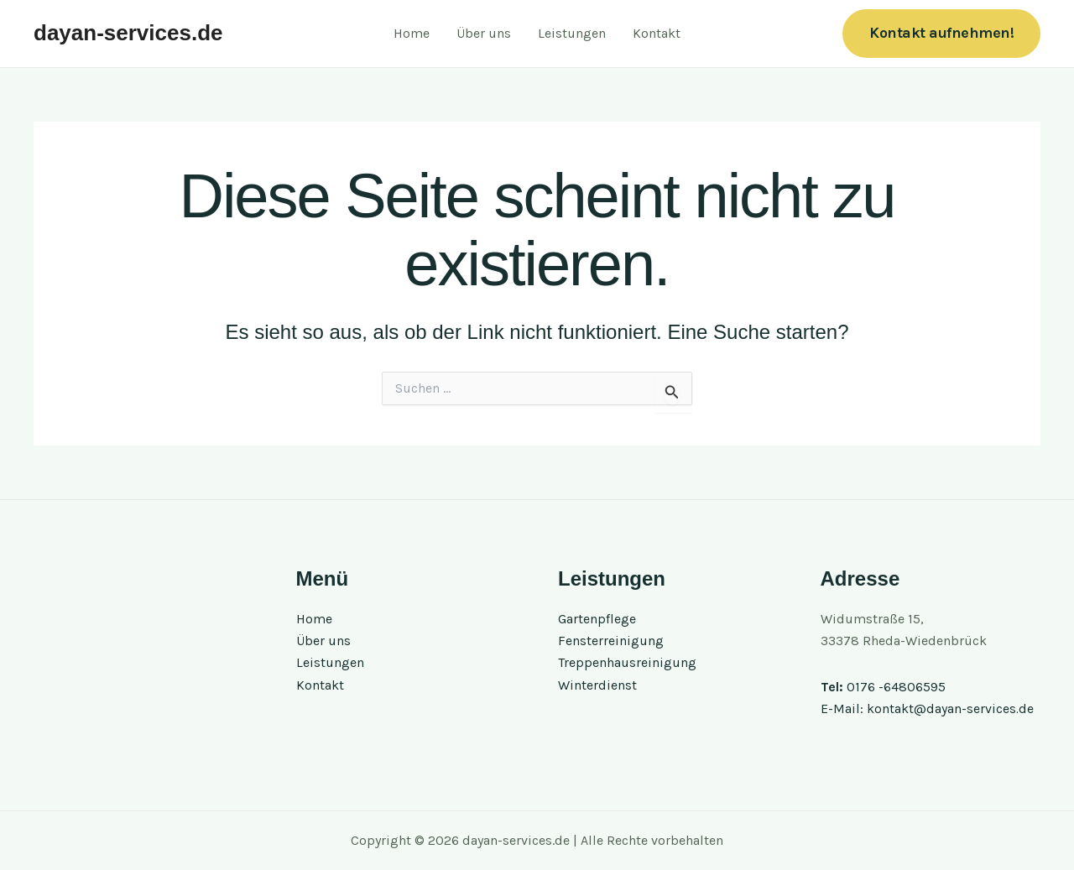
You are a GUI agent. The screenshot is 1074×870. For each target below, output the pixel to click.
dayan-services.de (128, 32)
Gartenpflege (597, 619)
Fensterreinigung (611, 641)
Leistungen (572, 33)
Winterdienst (597, 685)
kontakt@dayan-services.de (950, 708)
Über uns (483, 33)
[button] (941, 33)
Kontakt (656, 33)
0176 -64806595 (896, 687)
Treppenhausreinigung (627, 663)
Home (412, 33)
